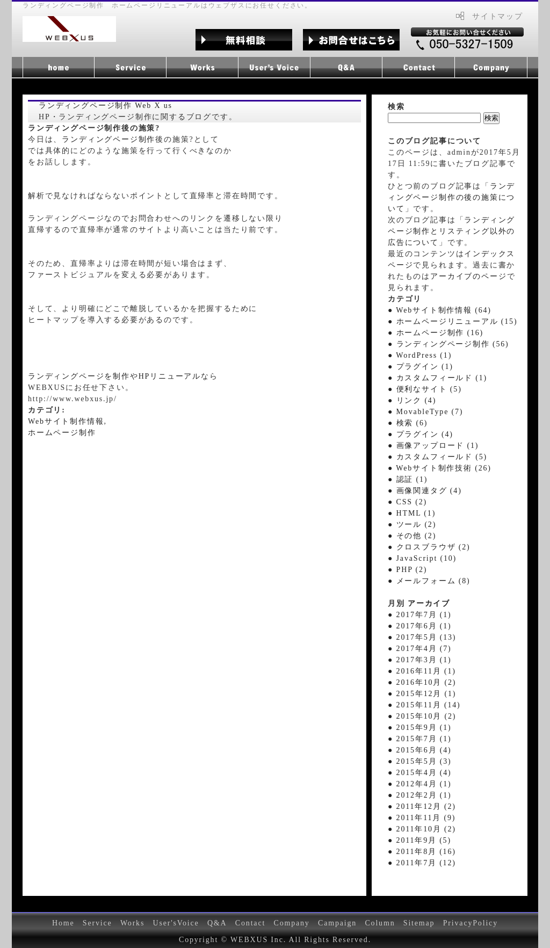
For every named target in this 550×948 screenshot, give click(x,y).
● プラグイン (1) (420, 367)
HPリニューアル (170, 376)
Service (97, 923)
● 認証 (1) (408, 479)
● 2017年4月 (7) (419, 649)
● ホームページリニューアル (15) (452, 321)
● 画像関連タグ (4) (425, 491)
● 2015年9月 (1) (419, 727)
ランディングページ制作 (108, 139)
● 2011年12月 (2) (422, 806)
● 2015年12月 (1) (422, 694)
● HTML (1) (412, 513)
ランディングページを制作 (79, 376)
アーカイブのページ (468, 276)
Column (380, 923)
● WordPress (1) (420, 355)
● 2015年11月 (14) (424, 705)
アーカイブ (429, 603)
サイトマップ (497, 16)
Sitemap (419, 923)
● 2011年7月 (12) (422, 863)
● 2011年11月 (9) (421, 818)
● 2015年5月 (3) (419, 761)
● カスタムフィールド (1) (437, 378)
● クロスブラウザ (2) (429, 547)
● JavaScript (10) (422, 558)
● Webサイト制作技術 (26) (439, 468)
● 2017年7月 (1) (419, 615)
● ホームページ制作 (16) (435, 333)
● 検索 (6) (408, 423)
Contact (250, 923)
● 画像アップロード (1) (433, 446)
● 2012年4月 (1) (419, 784)
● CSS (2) (407, 502)
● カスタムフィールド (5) (437, 457)
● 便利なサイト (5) (425, 389)
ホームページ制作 (62, 433)
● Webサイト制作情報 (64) (439, 310)
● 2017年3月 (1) (419, 660)
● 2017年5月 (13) (422, 637)
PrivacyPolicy (470, 923)
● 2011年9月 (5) (419, 840)
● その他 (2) (412, 536)
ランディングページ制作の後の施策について (451, 197)
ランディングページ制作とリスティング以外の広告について (451, 231)
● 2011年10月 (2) (422, 829)
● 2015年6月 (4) (419, 750)
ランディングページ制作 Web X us (105, 106)
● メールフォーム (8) (429, 581)
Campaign (337, 923)
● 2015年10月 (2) (422, 716)
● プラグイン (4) (420, 434)
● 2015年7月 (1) (419, 739)
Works (132, 923)
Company (291, 923)
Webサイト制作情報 (66, 421)
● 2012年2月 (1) (419, 795)
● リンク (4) (412, 400)
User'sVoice (176, 923)
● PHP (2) (407, 570)
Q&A (217, 923)
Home (63, 923)
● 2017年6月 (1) (419, 626)
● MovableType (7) (425, 412)
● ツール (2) (412, 524)
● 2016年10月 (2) (422, 682)
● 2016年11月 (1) (422, 671)
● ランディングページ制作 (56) (448, 344)
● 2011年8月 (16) (422, 852)
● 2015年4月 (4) (419, 773)
